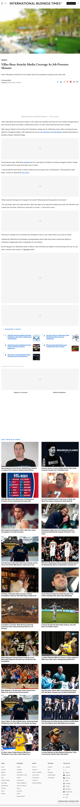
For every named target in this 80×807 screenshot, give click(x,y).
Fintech (18, 795)
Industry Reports (21, 798)
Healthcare (19, 774)
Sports (2, 792)
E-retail (18, 768)
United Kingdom (52, 776)
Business (3, 776)
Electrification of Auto (22, 776)
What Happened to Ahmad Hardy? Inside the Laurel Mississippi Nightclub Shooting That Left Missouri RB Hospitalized (18, 661)
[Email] (73, 81)
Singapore (50, 774)
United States (51, 779)
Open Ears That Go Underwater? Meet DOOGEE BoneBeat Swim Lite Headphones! (57, 338)
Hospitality (19, 771)
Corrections (35, 782)
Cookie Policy (35, 779)
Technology (4, 784)
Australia (50, 768)
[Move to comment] (77, 81)
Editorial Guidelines (59, 394)
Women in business (21, 787)
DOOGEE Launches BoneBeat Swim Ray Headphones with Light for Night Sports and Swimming (20, 338)
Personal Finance (5, 782)
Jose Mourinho (45, 134)
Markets (3, 774)
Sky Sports (25, 174)
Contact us (34, 771)
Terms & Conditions (37, 774)
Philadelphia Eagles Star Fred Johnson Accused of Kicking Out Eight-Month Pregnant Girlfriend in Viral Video (58, 533)
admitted (27, 164)
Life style (3, 790)
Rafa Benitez (57, 134)
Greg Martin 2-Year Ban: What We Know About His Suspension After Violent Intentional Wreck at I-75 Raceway (17, 628)
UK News (3, 771)
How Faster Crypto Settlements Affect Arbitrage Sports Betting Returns (19, 357)
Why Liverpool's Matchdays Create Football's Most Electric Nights (56, 347)
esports (18, 790)
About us (34, 768)
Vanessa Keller (7, 80)
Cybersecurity (20, 782)
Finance (19, 779)
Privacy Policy (35, 776)
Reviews (3, 795)
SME (2, 779)
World (2, 768)
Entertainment (4, 787)
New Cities (19, 792)
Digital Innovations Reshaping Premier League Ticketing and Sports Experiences (19, 348)
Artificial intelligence (21, 784)
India (49, 771)
